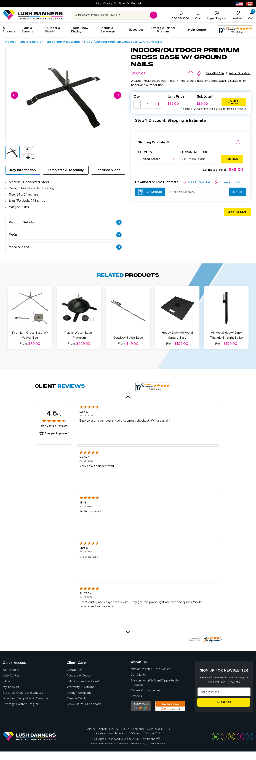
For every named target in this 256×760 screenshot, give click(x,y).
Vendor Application (80, 699)
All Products (11, 674)
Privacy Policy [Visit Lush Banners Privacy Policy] (140, 752)
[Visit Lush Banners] (29, 745)
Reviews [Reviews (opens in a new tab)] (136, 704)
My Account (11, 693)
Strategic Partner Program (21, 712)
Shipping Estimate (152, 142)
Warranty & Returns (80, 693)
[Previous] (14, 94)
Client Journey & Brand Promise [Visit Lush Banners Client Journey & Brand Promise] (106, 752)
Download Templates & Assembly (26, 706)
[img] (54, 425)
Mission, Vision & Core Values (150, 675)
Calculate (232, 159)
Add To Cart (235, 212)
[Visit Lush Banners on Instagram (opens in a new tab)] (231, 745)
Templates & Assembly (66, 171)
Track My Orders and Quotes (23, 699)
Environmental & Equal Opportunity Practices (155, 690)
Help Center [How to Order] (11, 681)
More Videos (66, 253)
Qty (137, 97)
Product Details (66, 225)
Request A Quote (79, 681)
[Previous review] (128, 402)
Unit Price (176, 97)
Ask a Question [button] (238, 73)
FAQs (66, 239)
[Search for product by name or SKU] (114, 15)
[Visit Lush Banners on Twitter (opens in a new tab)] (249, 745)
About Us (139, 667)
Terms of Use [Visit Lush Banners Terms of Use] (161, 752)
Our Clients (138, 681)
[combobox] (157, 159)
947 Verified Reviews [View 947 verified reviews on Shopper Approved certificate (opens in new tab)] (54, 430)
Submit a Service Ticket (83, 687)
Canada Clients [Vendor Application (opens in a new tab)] (77, 706)
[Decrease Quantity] (137, 104)
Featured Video (108, 171)
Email (236, 192)
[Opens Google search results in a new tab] (141, 714)
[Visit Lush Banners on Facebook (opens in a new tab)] (240, 745)
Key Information (23, 171)
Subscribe (224, 707)
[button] (10, 29)
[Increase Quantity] (158, 104)
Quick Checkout (234, 101)
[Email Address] (224, 696)
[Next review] (128, 637)
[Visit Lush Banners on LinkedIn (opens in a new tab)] (215, 745)
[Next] (117, 94)
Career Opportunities (145, 698)
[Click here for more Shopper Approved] (205, 644)
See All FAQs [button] (212, 73)
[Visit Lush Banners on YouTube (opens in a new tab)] (223, 745)
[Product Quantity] (148, 104)
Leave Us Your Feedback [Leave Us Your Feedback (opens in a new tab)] (84, 712)
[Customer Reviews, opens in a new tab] (235, 29)
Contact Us (74, 674)
